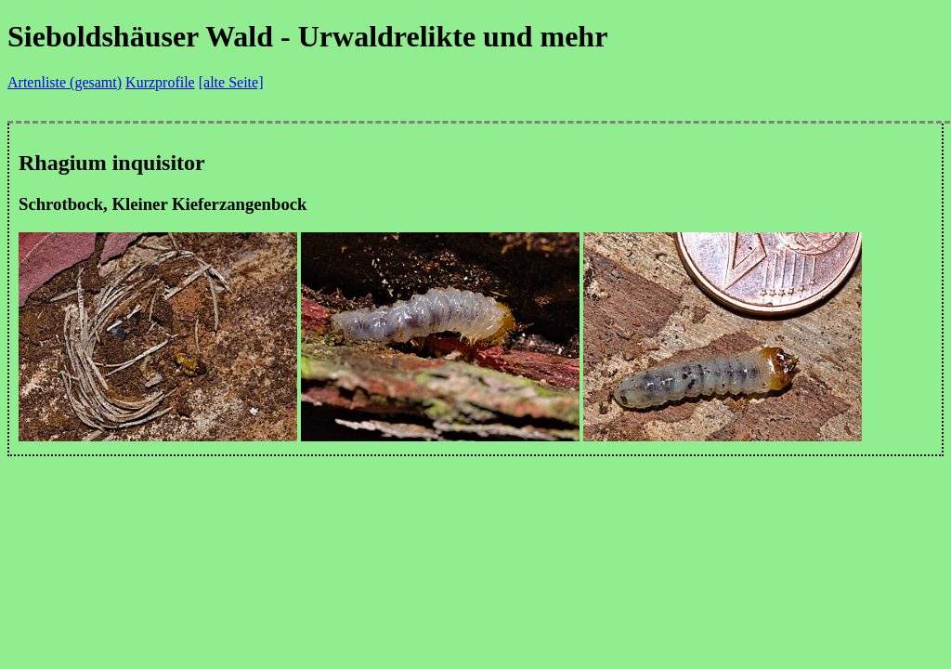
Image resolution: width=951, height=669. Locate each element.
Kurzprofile (160, 82)
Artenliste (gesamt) (64, 82)
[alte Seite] (231, 82)
